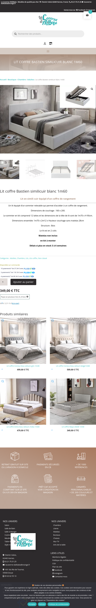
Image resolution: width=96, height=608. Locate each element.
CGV (54, 563)
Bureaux (56, 535)
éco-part (15, 303)
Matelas (56, 531)
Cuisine (8, 535)
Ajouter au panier (23, 282)
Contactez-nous (59, 576)
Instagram (57, 573)
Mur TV (56, 541)
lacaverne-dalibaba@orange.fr (17, 565)
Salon (7, 525)
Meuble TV (9, 538)
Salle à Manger (11, 531)
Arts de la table (59, 545)
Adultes (30, 79)
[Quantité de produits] (4, 281)
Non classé (42, 258)
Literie (55, 528)
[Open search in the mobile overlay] (48, 33)
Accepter (32, 604)
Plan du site (57, 567)
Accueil (3, 79)
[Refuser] (93, 595)
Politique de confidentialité (63, 560)
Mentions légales (59, 557)
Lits (27, 258)
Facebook (80, 10)
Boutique (12, 79)
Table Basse (9, 541)
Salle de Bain (10, 528)
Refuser (42, 604)
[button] (92, 89)
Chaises (56, 538)
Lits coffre (33, 258)
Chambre (22, 79)
